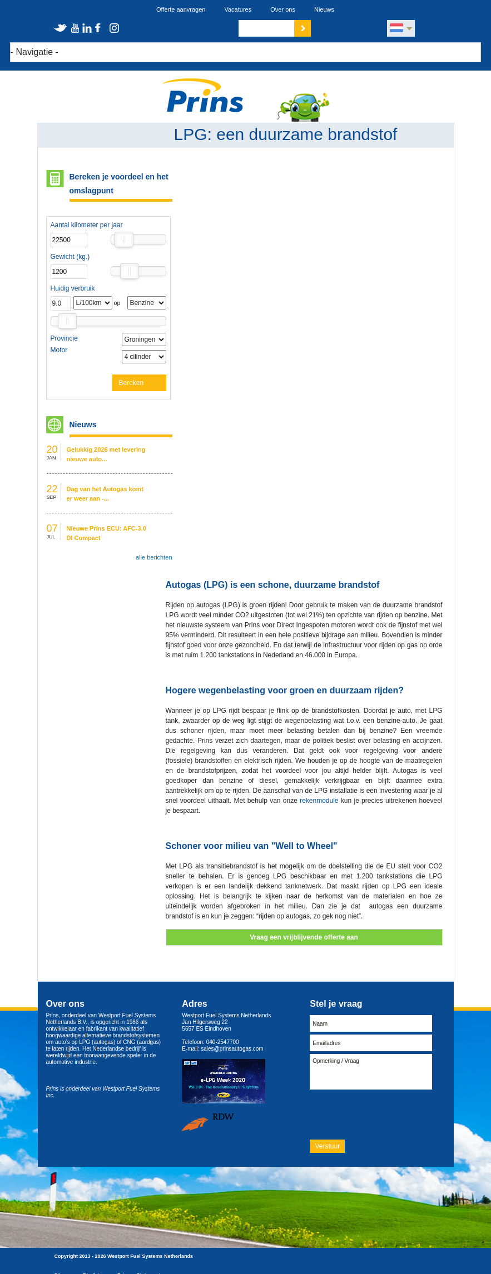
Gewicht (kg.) (70, 257)
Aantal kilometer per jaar (87, 225)
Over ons (282, 9)
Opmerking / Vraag (371, 1072)
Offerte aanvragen (180, 9)
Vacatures (237, 9)
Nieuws (324, 9)
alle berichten (154, 557)
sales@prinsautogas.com (232, 1049)
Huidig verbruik (73, 288)
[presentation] (394, 1114)
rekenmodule (319, 801)
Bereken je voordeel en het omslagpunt (119, 183)
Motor (59, 350)
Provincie (64, 338)
